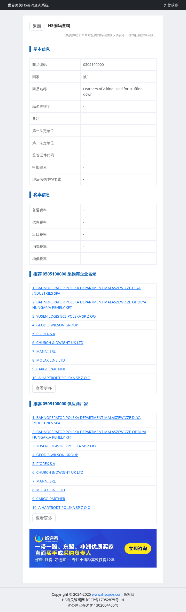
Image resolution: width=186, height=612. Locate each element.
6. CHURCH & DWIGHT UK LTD (57, 342)
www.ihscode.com (108, 594)
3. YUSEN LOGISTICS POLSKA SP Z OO (64, 316)
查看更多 (44, 388)
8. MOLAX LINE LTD (48, 360)
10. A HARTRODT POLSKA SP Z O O (61, 377)
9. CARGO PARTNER (48, 368)
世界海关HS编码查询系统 (28, 5)
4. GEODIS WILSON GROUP (55, 325)
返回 (37, 26)
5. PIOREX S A (43, 333)
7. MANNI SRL (44, 351)
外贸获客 (171, 5)
